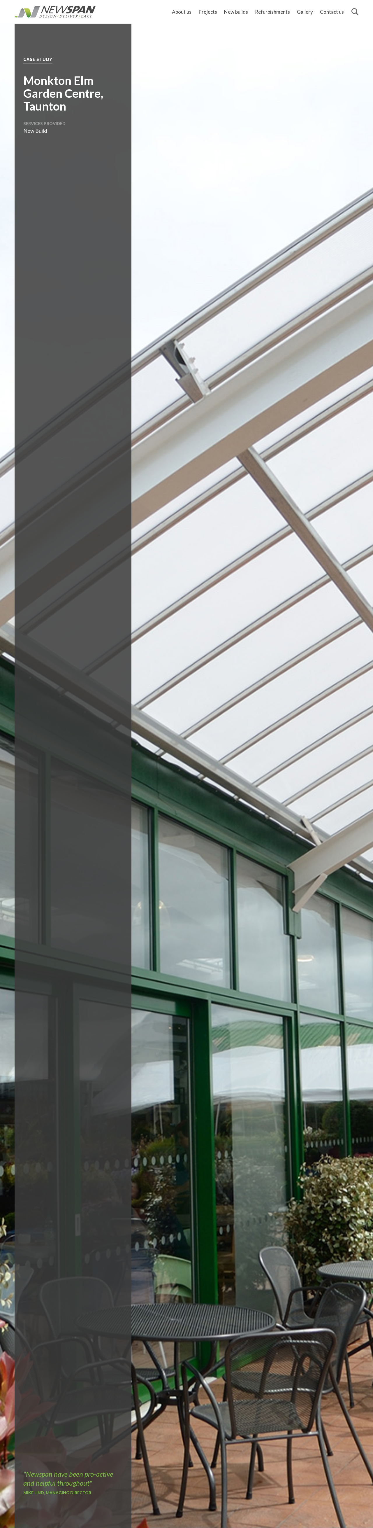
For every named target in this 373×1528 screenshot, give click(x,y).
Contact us (332, 12)
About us (181, 12)
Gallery (305, 12)
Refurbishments (272, 12)
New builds (236, 12)
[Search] (354, 12)
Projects (207, 12)
